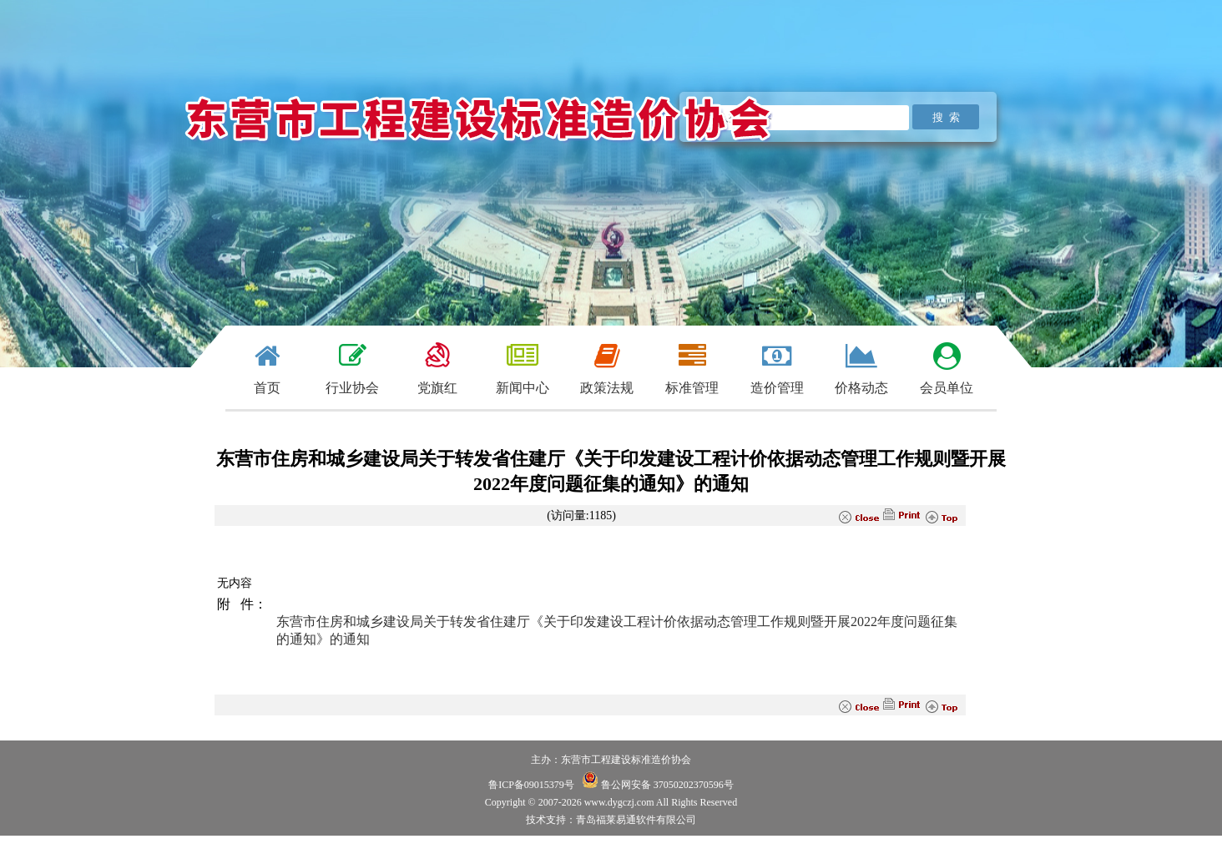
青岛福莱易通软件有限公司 (636, 820)
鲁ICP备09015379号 (531, 785)
